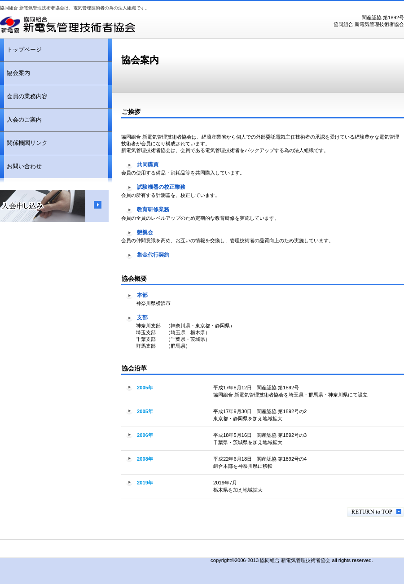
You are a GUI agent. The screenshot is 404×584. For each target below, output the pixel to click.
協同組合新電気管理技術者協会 (112, 24)
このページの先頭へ (375, 512)
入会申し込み (54, 206)
